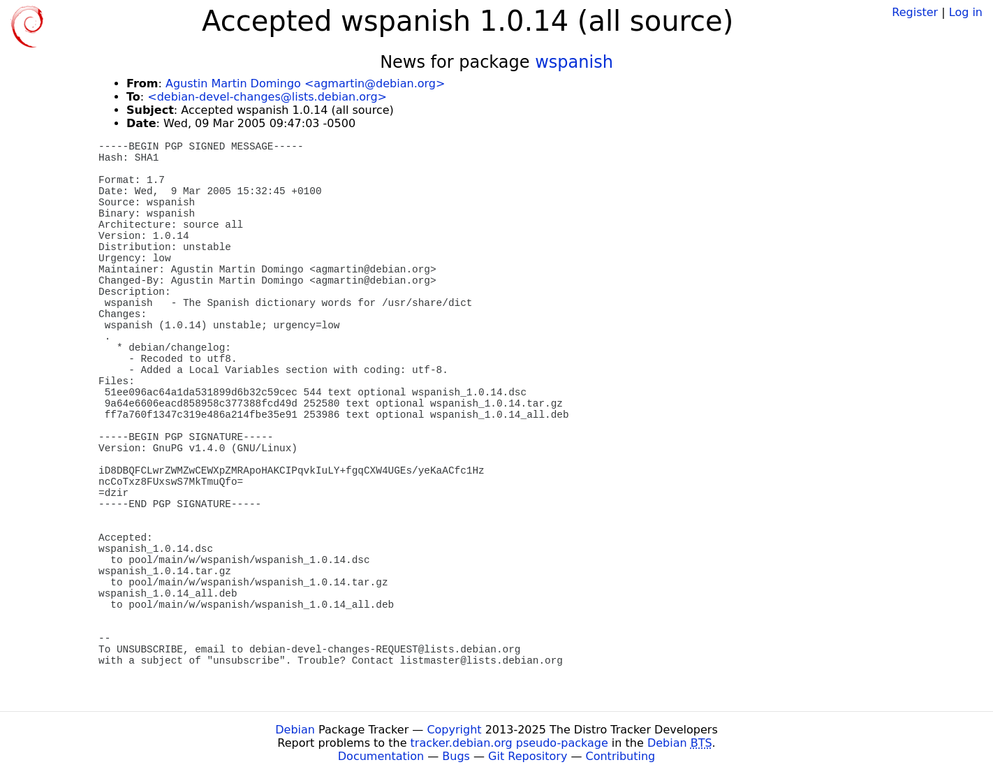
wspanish (574, 62)
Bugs (456, 756)
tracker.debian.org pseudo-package (509, 743)
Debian (295, 729)
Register (915, 12)
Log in (966, 12)
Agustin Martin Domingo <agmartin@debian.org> (305, 83)
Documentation (381, 756)
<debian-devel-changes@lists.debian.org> (267, 96)
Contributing (621, 756)
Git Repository (527, 756)
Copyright (454, 729)
